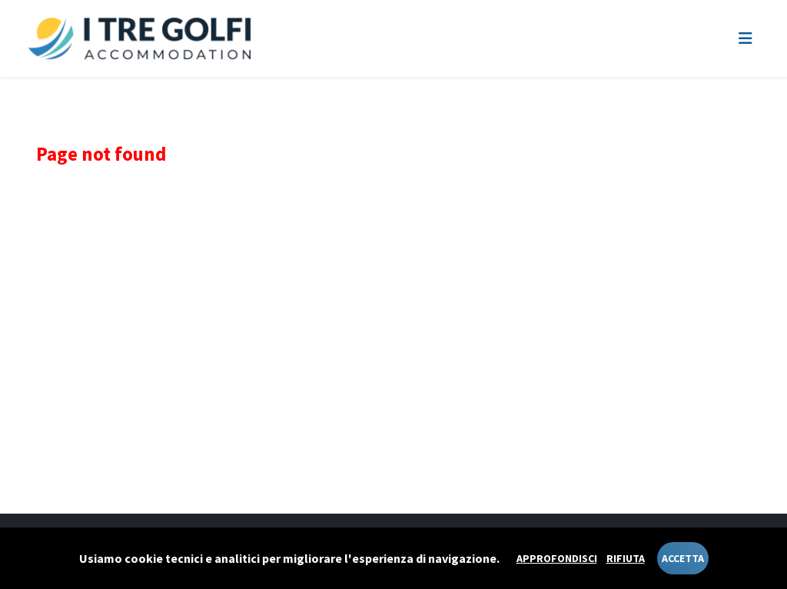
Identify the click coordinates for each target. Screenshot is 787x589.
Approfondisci (556, 558)
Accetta (683, 558)
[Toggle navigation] (745, 38)
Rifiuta (625, 558)
